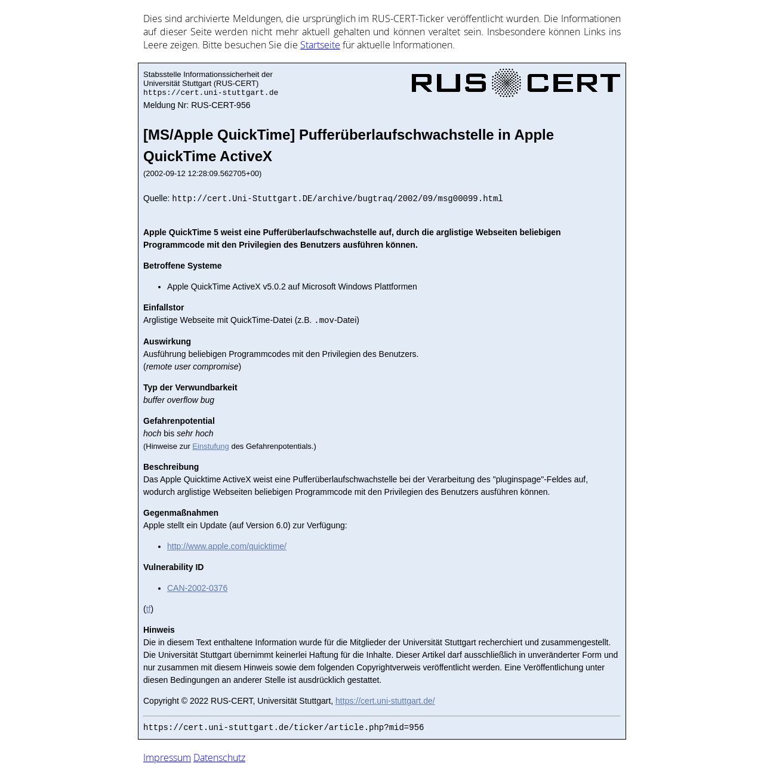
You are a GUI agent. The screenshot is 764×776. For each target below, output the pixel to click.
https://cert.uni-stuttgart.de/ (385, 701)
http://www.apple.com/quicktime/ (226, 546)
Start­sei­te (320, 44)
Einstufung (210, 446)
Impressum (167, 757)
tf (148, 609)
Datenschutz (219, 757)
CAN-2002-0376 (197, 588)
